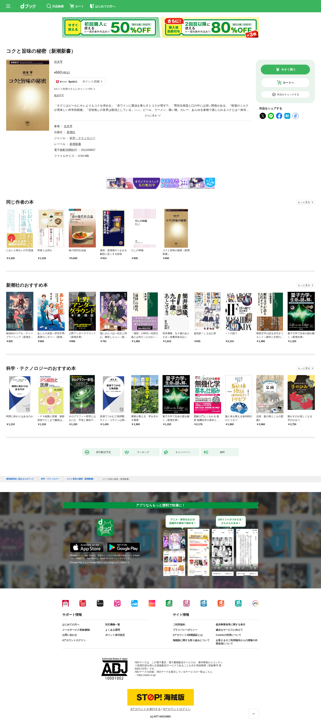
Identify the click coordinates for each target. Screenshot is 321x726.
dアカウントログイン (74, 640)
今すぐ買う (288, 69)
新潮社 (71, 132)
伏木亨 (58, 61)
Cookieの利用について (228, 635)
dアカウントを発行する (145, 709)
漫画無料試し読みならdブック (20, 479)
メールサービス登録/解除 (76, 629)
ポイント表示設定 (115, 635)
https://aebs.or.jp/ (146, 675)
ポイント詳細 (90, 81)
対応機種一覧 (112, 624)
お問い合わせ (69, 635)
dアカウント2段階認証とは (188, 635)
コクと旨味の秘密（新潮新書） (80, 479)
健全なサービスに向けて (229, 629)
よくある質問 (112, 629)
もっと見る (304, 202)
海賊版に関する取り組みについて (191, 640)
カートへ (288, 82)
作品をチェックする (288, 94)
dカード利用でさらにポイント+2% (73, 89)
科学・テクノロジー (82, 138)
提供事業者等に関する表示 (230, 624)
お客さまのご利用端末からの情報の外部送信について (237, 642)
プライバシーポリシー (185, 629)
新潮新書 (75, 144)
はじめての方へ (70, 624)
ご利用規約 (179, 624)
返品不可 (59, 95)
